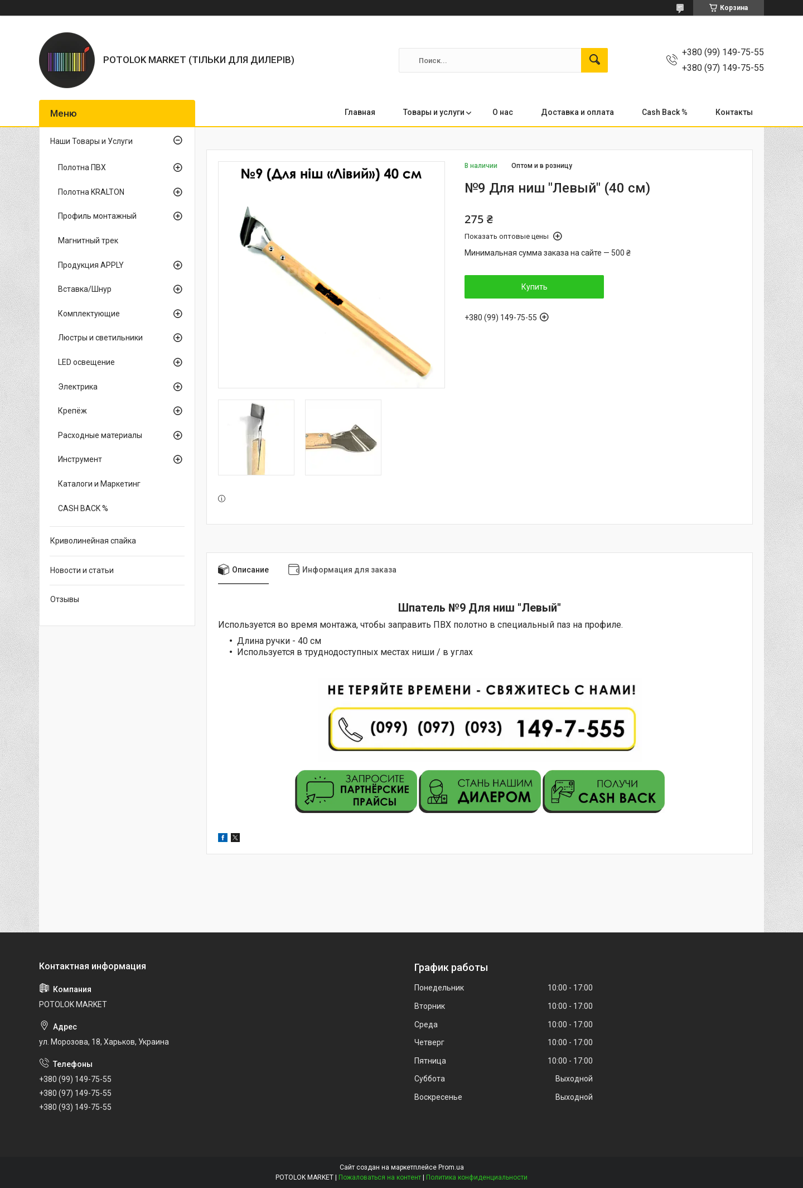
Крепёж (72, 410)
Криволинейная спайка (93, 540)
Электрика (78, 386)
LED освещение (86, 362)
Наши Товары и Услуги (91, 141)
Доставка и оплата (577, 112)
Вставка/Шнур (85, 289)
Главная (360, 112)
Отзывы (64, 599)
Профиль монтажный (97, 215)
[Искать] (594, 60)
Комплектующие (89, 313)
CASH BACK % (83, 508)
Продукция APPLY (91, 265)
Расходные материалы (100, 435)
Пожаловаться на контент (379, 1177)
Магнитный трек (88, 240)
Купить (534, 286)
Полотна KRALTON (91, 191)
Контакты (734, 112)
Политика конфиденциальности (477, 1177)
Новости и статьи (82, 570)
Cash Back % (665, 112)
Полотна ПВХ (82, 167)
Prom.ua (451, 1167)
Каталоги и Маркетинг (99, 483)
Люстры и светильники (100, 337)
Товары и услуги (434, 112)
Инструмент (80, 459)
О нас (502, 112)
